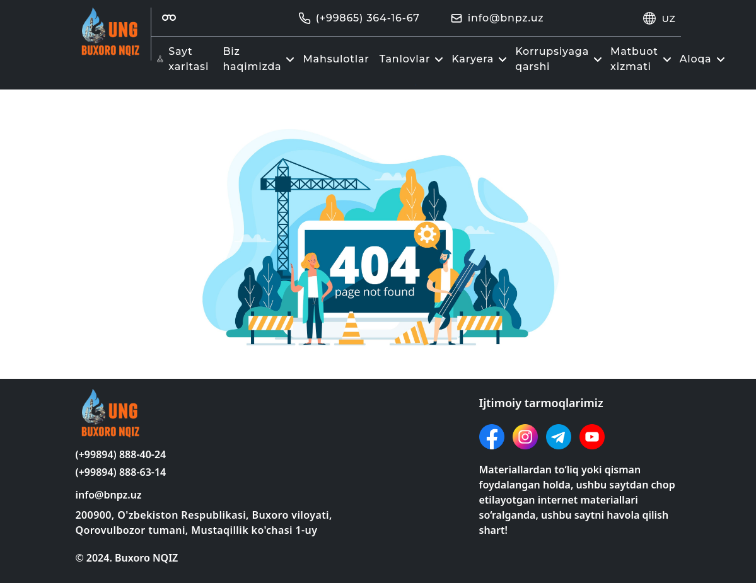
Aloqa (704, 59)
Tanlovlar (413, 59)
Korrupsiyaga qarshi (560, 58)
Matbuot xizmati (642, 58)
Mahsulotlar (336, 59)
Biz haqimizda (260, 58)
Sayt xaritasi (182, 58)
